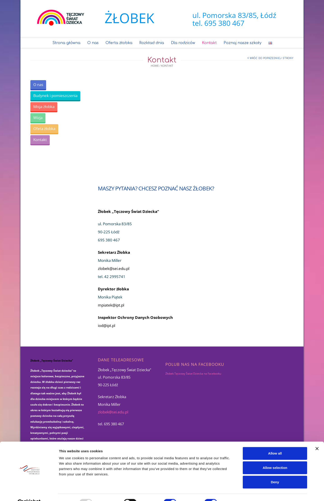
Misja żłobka (43, 106)
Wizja (38, 117)
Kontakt (209, 43)
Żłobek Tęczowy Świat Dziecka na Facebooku (193, 373)
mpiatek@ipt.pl (111, 305)
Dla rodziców (183, 43)
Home (155, 66)
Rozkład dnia (152, 43)
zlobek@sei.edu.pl (113, 268)
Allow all (275, 443)
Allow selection (275, 457)
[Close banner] (317, 438)
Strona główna (67, 43)
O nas (93, 43)
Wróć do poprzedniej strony (272, 58)
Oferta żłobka (119, 43)
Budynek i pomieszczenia (55, 95)
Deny (275, 471)
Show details (236, 492)
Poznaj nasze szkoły (243, 43)
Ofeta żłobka (44, 128)
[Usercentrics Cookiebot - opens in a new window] (29, 492)
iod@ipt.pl (106, 325)
